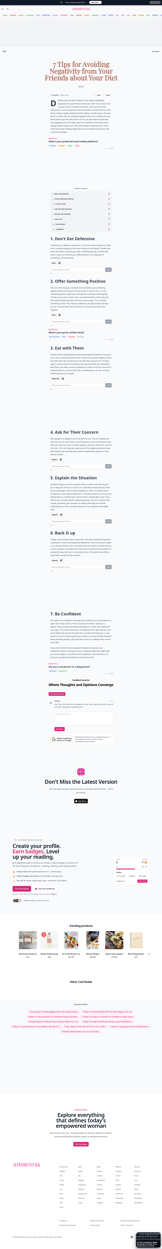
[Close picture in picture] (138, 1234)
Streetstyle (119, 1198)
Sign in (54, 894)
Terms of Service (127, 1225)
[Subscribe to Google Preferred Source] (62, 739)
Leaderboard (120, 881)
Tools (61, 1207)
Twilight (141, 15)
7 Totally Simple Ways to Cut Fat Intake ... (81, 1031)
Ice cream (81, 337)
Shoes (61, 1198)
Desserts (137, 1171)
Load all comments (57, 694)
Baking (111, 15)
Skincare (81, 1198)
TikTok (77, 146)
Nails (148, 15)
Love (122, 15)
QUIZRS (111, 148)
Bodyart (55, 15)
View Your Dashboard (45, 888)
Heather (56, 95)
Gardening (101, 1180)
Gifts (117, 1180)
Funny (61, 1180)
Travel (80, 1203)
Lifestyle (137, 1185)
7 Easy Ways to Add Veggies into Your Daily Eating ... (54, 1011)
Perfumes (13, 15)
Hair (117, 15)
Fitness (5, 15)
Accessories (30, 15)
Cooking (119, 1171)
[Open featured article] (148, 1240)
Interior (99, 1185)
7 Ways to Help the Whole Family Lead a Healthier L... (108, 1021)
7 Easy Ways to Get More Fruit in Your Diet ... (85, 1026)
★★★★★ (155, 51)
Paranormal (82, 1194)
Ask (108, 270)
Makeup (78, 15)
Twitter (70, 146)
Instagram (61, 146)
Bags (134, 15)
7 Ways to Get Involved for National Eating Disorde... (53, 1016)
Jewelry (21, 15)
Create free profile (22, 889)
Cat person (53, 671)
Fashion (86, 15)
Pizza (64, 337)
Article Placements (97, 1221)
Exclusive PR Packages (67, 1225)
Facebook (53, 146)
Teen (128, 15)
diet (4, 51)
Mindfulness (46, 15)
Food (37, 15)
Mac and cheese (55, 337)
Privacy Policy (95, 1225)
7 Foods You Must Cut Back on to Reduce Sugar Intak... (108, 1016)
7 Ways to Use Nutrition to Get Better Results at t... (36, 1026)
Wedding (155, 15)
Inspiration (82, 1185)
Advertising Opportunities (130, 1221)
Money (99, 1189)
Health (104, 15)
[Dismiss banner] (110, 736)
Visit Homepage (81, 1144)
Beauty (137, 1167)
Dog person (63, 671)
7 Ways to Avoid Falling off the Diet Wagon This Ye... (107, 1011)
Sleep (72, 15)
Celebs (99, 1171)
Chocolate (72, 337)
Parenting (100, 1194)
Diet (60, 1176)
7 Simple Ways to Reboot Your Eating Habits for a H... (54, 1021)
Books (80, 1171)
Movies (118, 1189)
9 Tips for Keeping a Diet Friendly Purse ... (130, 1026)
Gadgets (81, 1180)
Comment (59, 729)
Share (106, 95)
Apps (80, 1167)
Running (137, 1194)
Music (136, 1189)
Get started (142, 881)
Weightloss (95, 15)
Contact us (63, 1221)
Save (97, 95)
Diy (79, 1176)
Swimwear (64, 15)
